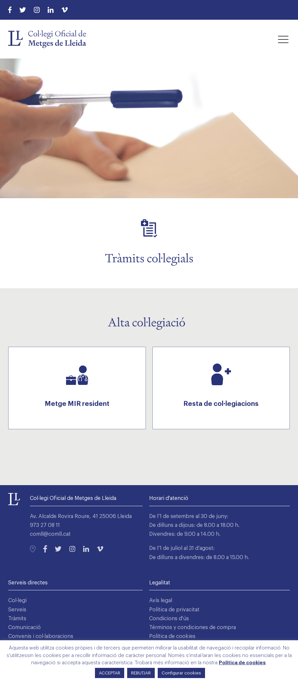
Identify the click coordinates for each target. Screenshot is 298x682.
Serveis (17, 609)
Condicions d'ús (169, 618)
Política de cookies (172, 636)
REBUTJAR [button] (141, 673)
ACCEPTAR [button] (109, 673)
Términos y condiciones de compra (192, 627)
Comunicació (24, 627)
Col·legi (17, 600)
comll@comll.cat (50, 534)
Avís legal (160, 600)
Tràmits (17, 618)
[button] (283, 39)
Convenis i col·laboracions (40, 636)
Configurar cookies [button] (181, 673)
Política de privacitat (174, 609)
